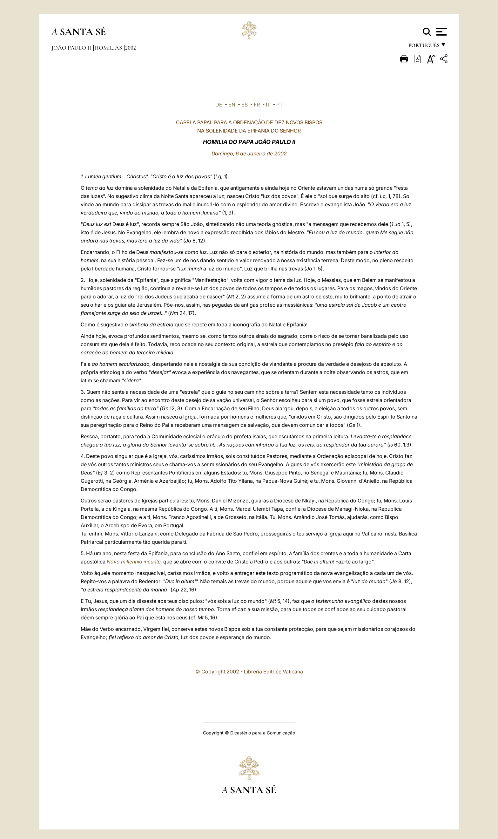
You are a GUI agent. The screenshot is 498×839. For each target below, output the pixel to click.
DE (218, 104)
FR (257, 104)
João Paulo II (71, 47)
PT (279, 104)
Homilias (108, 47)
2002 (130, 47)
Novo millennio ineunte (134, 561)
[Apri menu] (440, 31)
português (424, 47)
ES (244, 104)
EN (231, 104)
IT (268, 104)
